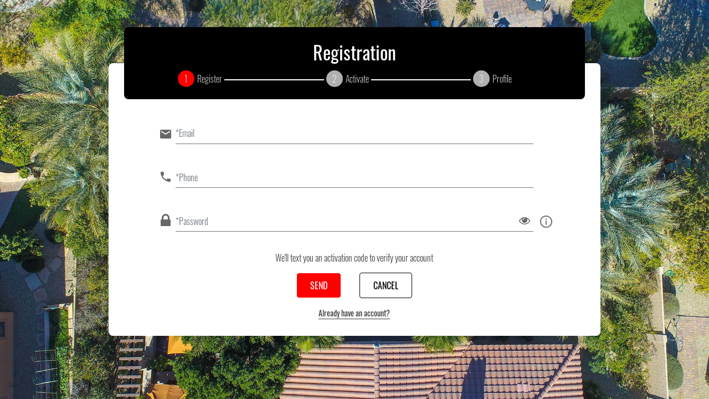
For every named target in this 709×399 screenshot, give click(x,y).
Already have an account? (354, 313)
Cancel (385, 285)
